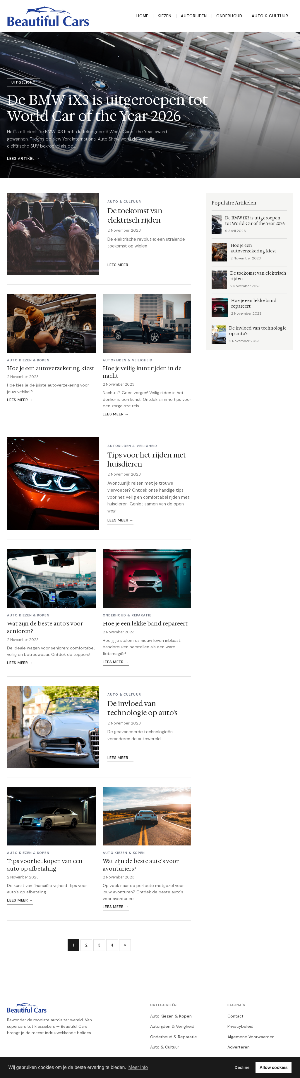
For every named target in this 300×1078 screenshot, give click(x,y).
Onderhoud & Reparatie (173, 1036)
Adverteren (238, 1047)
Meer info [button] (138, 1067)
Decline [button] (241, 1067)
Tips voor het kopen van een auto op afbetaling (45, 864)
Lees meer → (120, 264)
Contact (235, 1016)
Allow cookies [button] (274, 1067)
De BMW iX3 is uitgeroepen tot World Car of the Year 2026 (255, 220)
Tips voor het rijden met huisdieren (146, 459)
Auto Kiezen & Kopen (171, 1016)
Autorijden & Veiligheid (172, 1026)
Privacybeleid (240, 1026)
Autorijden (194, 15)
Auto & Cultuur (270, 15)
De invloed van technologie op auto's (142, 708)
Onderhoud (229, 15)
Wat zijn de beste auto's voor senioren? (45, 627)
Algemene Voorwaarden (251, 1036)
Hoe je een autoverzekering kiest (50, 368)
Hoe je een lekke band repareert (145, 623)
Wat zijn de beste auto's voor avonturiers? (140, 864)
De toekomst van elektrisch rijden (134, 215)
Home (142, 15)
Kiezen (165, 15)
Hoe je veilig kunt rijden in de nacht (142, 371)
